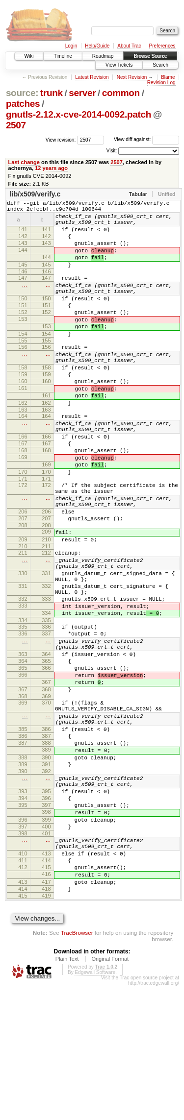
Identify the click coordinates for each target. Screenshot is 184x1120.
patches (23, 103)
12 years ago (51, 168)
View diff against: (146, 139)
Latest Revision (91, 77)
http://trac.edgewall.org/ (153, 1117)
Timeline (62, 56)
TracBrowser (77, 1066)
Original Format (110, 1093)
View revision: (61, 139)
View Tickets (118, 65)
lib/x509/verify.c (35, 194)
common (121, 93)
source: (22, 93)
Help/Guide (97, 46)
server (82, 93)
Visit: (111, 150)
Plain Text (67, 1093)
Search (160, 65)
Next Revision (132, 77)
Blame (168, 77)
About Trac (129, 46)
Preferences (162, 46)
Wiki (29, 56)
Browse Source (150, 56)
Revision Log (161, 82)
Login (71, 46)
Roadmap (102, 56)
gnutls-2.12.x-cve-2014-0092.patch (78, 114)
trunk (51, 93)
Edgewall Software (95, 1106)
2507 (16, 125)
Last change (24, 162)
